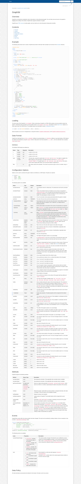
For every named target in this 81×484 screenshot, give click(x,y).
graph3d (25, 8)
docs (22, 8)
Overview (16, 29)
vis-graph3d (19, 8)
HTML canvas (21, 23)
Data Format (16, 32)
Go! (72, 1)
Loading (16, 31)
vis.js (10, 1)
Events (15, 36)
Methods (16, 35)
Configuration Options (18, 33)
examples (59, 44)
